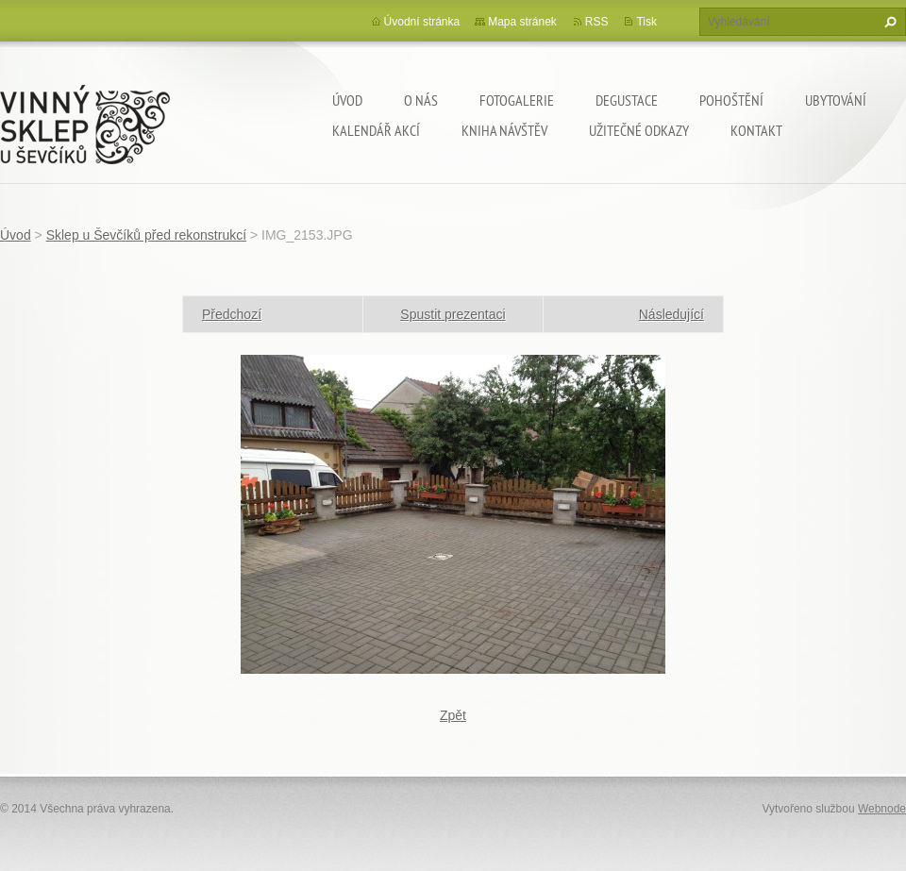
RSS (597, 21)
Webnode (882, 808)
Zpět (453, 715)
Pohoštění (731, 100)
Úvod (347, 100)
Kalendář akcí (376, 130)
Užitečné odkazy (639, 130)
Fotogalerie (516, 100)
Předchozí (231, 314)
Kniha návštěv (504, 130)
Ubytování (835, 100)
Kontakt (756, 130)
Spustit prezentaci (452, 314)
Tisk (646, 21)
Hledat (888, 22)
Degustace (627, 100)
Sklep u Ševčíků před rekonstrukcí (146, 235)
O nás (421, 100)
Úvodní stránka (422, 21)
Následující (671, 314)
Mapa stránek (522, 21)
